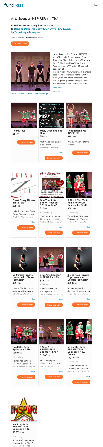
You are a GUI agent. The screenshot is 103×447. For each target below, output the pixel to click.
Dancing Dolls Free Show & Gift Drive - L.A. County (42, 28)
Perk (16, 25)
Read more (58, 87)
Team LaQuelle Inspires (27, 32)
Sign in (97, 5)
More (60, 152)
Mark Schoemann (27, 38)
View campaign (41, 93)
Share (29, 93)
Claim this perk (20, 43)
